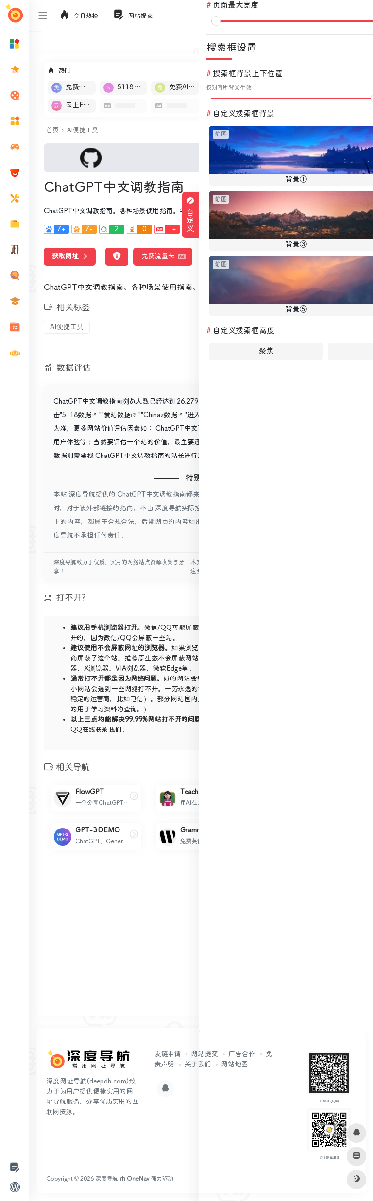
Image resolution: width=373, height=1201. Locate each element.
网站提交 (204, 1054)
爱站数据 (117, 415)
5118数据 (76, 415)
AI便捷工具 (82, 130)
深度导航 (106, 1179)
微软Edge (167, 669)
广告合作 (241, 1054)
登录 (356, 15)
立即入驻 (331, 71)
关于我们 (198, 1064)
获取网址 (69, 256)
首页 (52, 130)
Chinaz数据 (160, 415)
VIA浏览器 (131, 669)
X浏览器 (96, 669)
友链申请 (167, 1054)
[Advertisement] (201, 941)
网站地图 (234, 1064)
